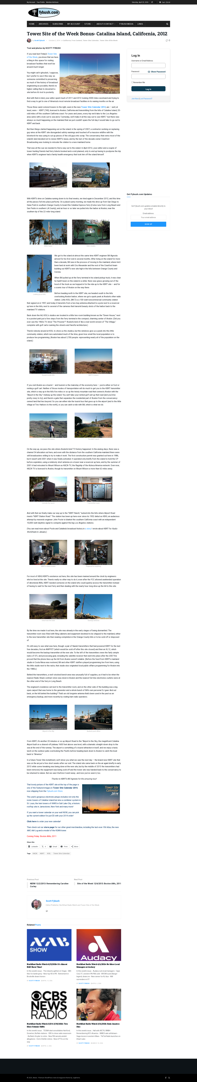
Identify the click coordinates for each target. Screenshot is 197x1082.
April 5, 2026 (46, 1046)
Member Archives (52, 2)
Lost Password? (146, 98)
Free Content (77, 40)
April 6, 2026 (96, 983)
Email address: (148, 216)
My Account (31, 2)
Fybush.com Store (55, 791)
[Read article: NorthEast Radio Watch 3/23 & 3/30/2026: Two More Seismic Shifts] (49, 1005)
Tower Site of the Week (108, 40)
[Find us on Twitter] (169, 1077)
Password (135, 71)
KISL (49, 853)
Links (140, 24)
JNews (34, 1078)
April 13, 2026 (46, 981)
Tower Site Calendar (91, 40)
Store (87, 24)
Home (32, 24)
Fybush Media (126, 24)
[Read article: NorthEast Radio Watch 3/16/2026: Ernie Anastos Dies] (99, 1005)
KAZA (35, 853)
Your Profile (41, 2)
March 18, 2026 (97, 1043)
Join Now (135, 98)
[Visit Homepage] (44, 13)
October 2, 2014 (54, 40)
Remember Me (138, 82)
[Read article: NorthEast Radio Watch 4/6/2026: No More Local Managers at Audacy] (99, 945)
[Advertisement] (124, 12)
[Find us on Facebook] (165, 1077)
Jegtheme (76, 1078)
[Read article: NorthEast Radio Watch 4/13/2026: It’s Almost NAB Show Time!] (49, 945)
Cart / (166, 2)
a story (88, 528)
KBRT (42, 853)
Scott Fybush (39, 40)
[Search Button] (167, 24)
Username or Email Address (142, 60)
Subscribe (58, 24)
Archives (43, 24)
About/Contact (105, 24)
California (67, 40)
